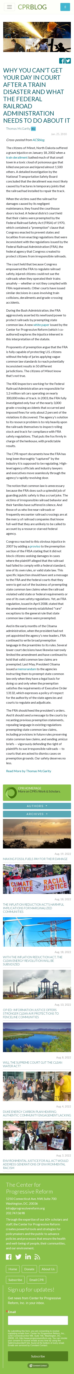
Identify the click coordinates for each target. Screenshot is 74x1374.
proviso (35, 546)
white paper (41, 325)
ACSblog (38, 140)
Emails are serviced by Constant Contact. (28, 1345)
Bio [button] (33, 128)
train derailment (17, 157)
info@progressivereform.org (25, 1208)
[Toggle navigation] (9, 7)
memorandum (26, 669)
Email (12, 1311)
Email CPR (36, 1280)
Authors (36, 806)
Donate (29, 1269)
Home (12, 1269)
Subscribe (15, 1280)
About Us (48, 1269)
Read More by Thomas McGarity (28, 771)
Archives (35, 814)
